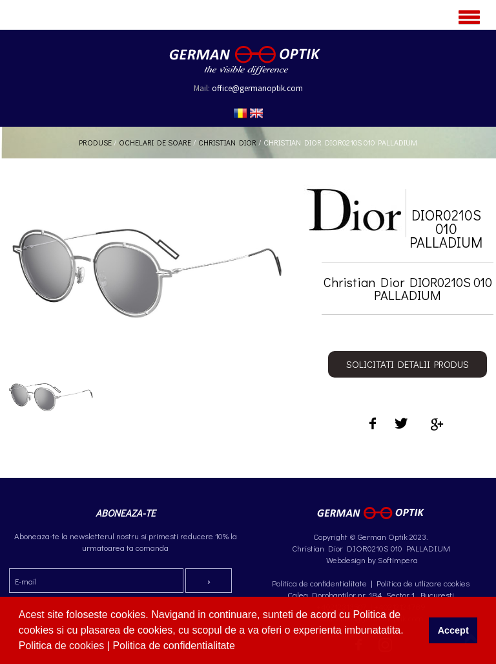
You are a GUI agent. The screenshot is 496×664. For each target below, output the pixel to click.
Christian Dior (227, 142)
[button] (240, 647)
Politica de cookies (63, 645)
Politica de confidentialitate (175, 645)
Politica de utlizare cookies (423, 582)
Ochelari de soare (155, 142)
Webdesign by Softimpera (371, 559)
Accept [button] (453, 630)
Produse (95, 142)
